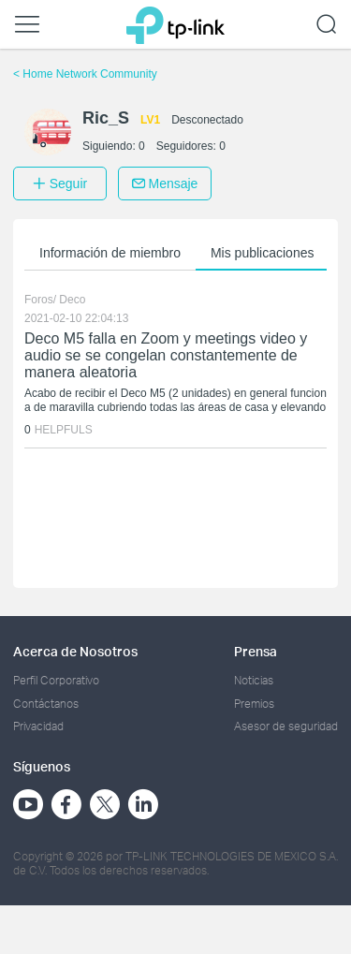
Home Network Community (85, 74)
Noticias (253, 680)
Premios (254, 704)
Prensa (255, 651)
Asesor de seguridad (286, 726)
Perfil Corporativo (56, 680)
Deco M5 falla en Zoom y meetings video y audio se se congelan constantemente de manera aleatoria (165, 355)
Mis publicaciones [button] (262, 252)
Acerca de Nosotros (75, 651)
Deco (72, 299)
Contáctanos (46, 704)
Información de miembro (110, 252)
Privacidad (38, 726)
